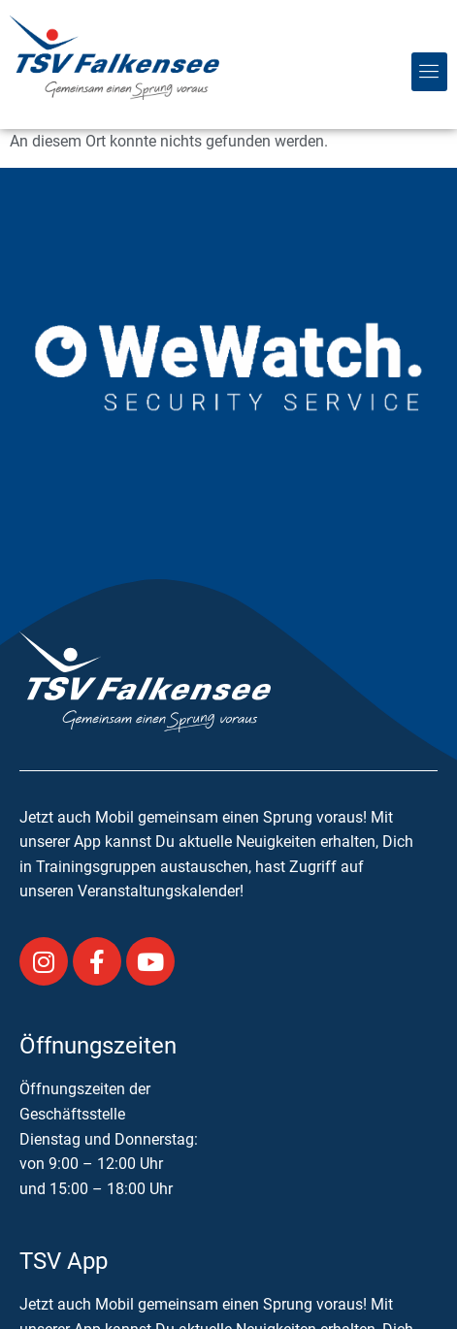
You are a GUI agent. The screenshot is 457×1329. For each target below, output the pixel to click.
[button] (429, 71)
